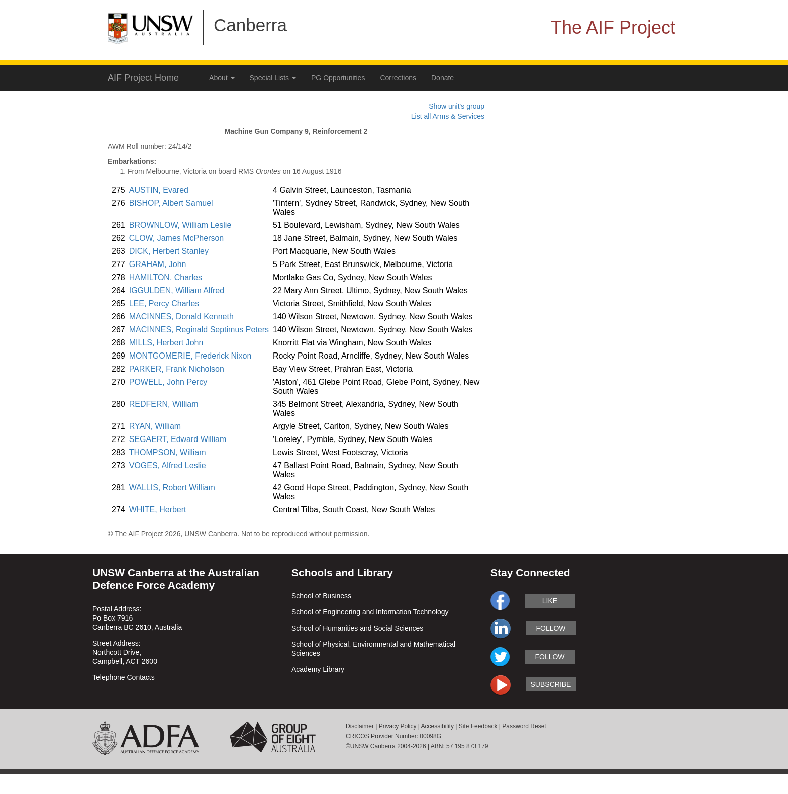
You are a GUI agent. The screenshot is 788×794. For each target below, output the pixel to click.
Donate (442, 78)
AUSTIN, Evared (158, 190)
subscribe (551, 684)
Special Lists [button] (273, 78)
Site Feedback (478, 726)
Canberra (250, 25)
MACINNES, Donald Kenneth (181, 316)
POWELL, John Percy (168, 382)
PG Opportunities (338, 78)
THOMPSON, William (167, 452)
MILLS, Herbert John (166, 342)
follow (550, 628)
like (549, 601)
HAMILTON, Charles (165, 277)
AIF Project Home (143, 78)
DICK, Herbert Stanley (169, 251)
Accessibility (437, 726)
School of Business (321, 596)
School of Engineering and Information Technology (370, 612)
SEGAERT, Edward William (178, 439)
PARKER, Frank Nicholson (176, 369)
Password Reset (524, 726)
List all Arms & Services (447, 116)
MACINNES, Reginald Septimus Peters (199, 329)
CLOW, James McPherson (176, 238)
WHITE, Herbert (157, 509)
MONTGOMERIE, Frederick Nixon (190, 355)
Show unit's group (456, 106)
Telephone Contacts (123, 677)
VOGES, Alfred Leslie (167, 465)
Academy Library (317, 669)
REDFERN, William (164, 404)
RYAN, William (155, 426)
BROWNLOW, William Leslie (180, 225)
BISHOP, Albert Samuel (171, 203)
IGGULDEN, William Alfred (176, 290)
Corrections (398, 78)
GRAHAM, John (157, 264)
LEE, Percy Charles (164, 303)
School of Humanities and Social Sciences (357, 628)
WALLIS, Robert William (172, 487)
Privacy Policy (398, 726)
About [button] (221, 78)
